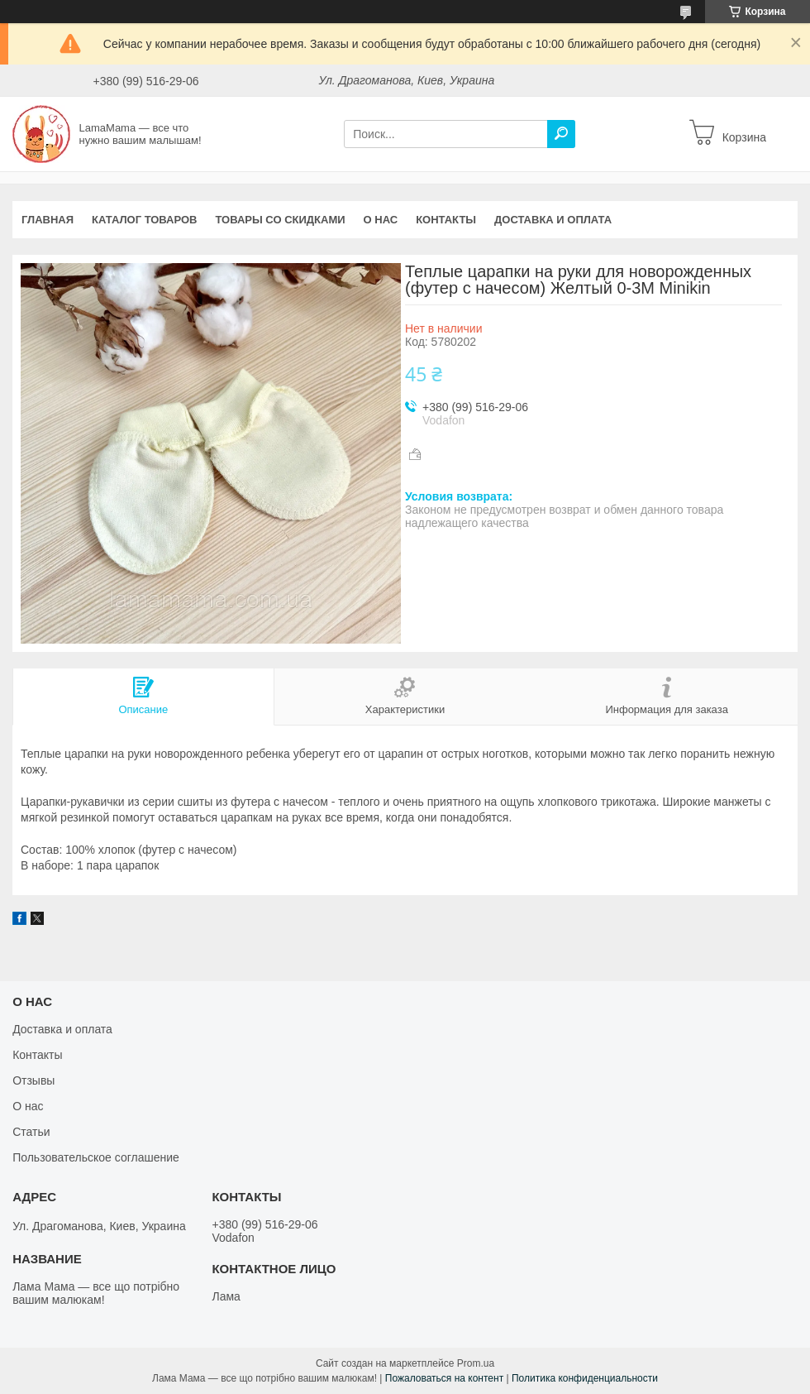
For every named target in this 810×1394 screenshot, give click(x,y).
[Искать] (561, 134)
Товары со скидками (280, 219)
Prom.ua (475, 1363)
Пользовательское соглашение (95, 1157)
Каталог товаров (144, 219)
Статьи (31, 1131)
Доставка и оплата (553, 219)
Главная (47, 219)
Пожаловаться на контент (444, 1378)
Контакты (446, 219)
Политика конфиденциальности (585, 1378)
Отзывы (33, 1080)
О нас (381, 219)
